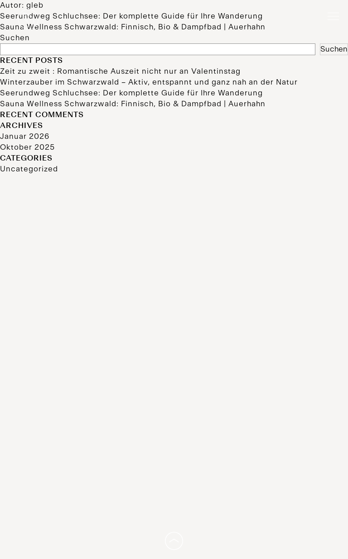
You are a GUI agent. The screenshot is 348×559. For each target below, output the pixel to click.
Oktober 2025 (27, 147)
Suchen (15, 38)
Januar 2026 (24, 137)
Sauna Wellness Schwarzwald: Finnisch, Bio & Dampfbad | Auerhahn (133, 104)
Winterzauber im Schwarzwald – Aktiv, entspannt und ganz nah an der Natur (149, 82)
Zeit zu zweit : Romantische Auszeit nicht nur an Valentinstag (120, 71)
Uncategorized (29, 169)
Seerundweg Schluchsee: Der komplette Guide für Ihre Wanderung (131, 93)
